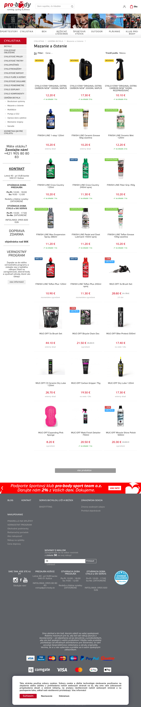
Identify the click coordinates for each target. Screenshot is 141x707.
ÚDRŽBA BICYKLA (12, 98)
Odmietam (64, 696)
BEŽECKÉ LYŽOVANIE (61, 33)
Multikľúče (11, 110)
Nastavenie (46, 696)
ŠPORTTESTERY (9, 32)
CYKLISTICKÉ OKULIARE (15, 81)
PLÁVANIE (114, 32)
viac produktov (84, 470)
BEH (44, 32)
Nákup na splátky (15, 540)
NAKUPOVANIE (15, 515)
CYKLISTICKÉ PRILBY (13, 57)
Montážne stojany (15, 122)
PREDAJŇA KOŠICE (45, 572)
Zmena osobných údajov (93, 507)
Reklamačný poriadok (17, 532)
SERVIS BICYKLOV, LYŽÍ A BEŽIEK (56, 500)
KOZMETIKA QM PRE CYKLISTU (13, 132)
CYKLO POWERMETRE (14, 85)
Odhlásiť (51, 565)
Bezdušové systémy (16, 101)
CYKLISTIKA (26, 32)
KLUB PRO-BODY (132, 33)
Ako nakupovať (14, 536)
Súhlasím (28, 696)
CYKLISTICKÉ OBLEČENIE (10, 51)
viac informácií (17, 282)
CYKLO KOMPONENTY (14, 94)
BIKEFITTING (45, 507)
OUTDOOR (97, 32)
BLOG (10, 500)
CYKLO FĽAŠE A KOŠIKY (15, 77)
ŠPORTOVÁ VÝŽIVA (79, 33)
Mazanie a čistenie (15, 106)
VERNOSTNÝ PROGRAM (19, 525)
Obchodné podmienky (18, 529)
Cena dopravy (14, 544)
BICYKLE (8, 46)
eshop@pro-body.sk (45, 588)
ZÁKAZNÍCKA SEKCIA (92, 500)
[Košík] (133, 6)
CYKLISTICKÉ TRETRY (13, 61)
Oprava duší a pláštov (16, 118)
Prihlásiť (90, 561)
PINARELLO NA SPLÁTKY (20, 521)
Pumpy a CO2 (13, 114)
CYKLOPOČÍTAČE (11, 65)
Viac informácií (79, 690)
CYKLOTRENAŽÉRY (13, 69)
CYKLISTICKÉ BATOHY (14, 73)
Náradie (10, 126)
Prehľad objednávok (91, 511)
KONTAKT (26, 500)
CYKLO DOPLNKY (12, 90)
